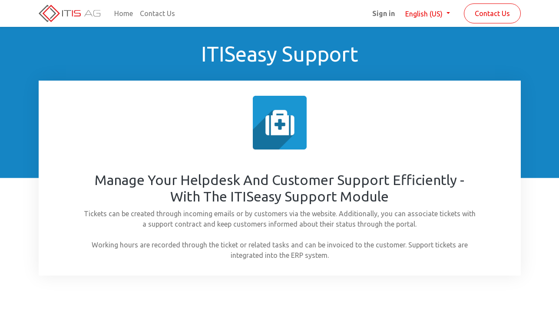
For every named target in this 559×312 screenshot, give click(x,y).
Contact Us (492, 13)
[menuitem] (123, 13)
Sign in (383, 13)
